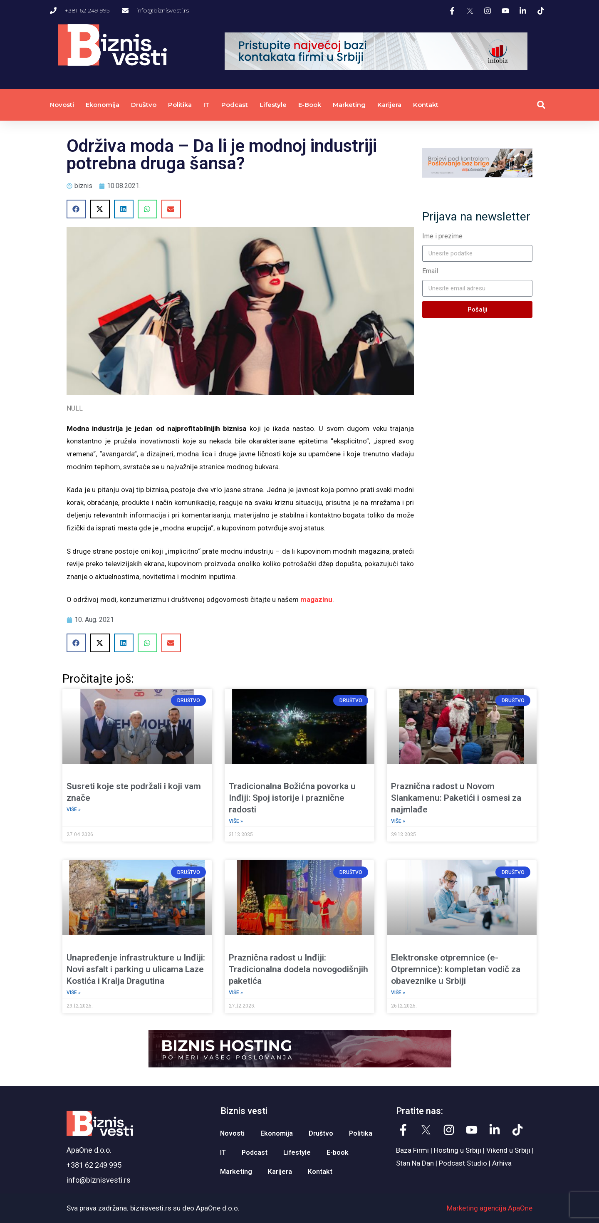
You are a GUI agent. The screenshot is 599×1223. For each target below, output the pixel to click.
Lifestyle (273, 105)
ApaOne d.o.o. (89, 1150)
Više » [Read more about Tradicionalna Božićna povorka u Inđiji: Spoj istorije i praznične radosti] (236, 821)
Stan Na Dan (415, 1163)
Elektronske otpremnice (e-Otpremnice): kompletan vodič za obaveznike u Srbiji (455, 969)
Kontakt (425, 105)
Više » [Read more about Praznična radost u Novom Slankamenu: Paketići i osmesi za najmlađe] (398, 821)
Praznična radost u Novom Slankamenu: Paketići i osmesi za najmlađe (456, 798)
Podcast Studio (463, 1163)
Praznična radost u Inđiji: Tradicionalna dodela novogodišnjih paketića (298, 969)
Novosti (62, 105)
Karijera (389, 105)
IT (206, 105)
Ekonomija (102, 105)
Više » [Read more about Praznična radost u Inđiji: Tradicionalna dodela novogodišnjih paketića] (236, 992)
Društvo (143, 105)
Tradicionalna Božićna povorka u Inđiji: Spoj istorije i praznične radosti (292, 798)
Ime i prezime (442, 236)
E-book (309, 105)
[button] (541, 105)
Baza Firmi (412, 1150)
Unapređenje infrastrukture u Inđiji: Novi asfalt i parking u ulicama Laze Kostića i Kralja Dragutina (136, 969)
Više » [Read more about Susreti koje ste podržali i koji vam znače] (74, 809)
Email (430, 271)
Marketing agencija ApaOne (489, 1208)
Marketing (349, 105)
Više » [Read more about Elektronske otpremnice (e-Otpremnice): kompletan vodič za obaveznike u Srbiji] (398, 992)
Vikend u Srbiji (508, 1150)
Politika (180, 105)
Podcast (234, 105)
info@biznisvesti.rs (99, 1180)
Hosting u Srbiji (457, 1150)
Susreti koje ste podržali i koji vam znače (134, 792)
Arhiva (502, 1163)
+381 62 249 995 (94, 1165)
